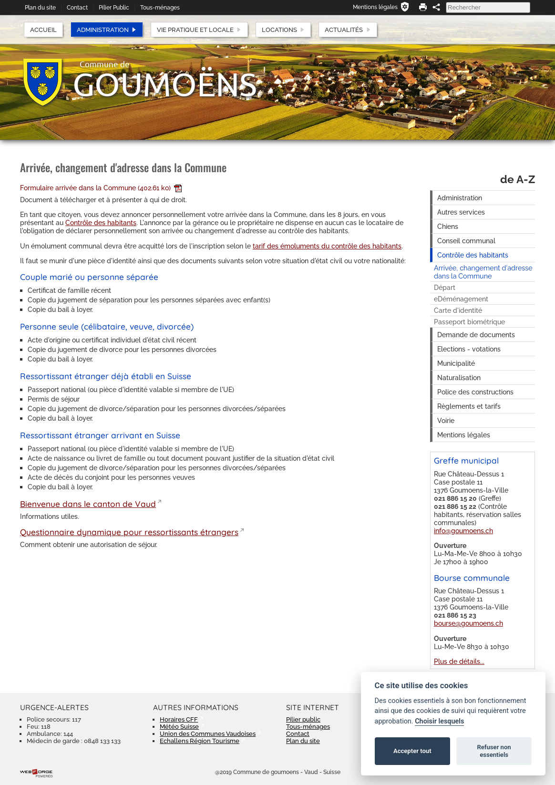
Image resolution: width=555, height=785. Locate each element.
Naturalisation (459, 377)
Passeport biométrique (469, 322)
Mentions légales (375, 7)
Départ (444, 287)
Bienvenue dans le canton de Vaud (88, 504)
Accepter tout (412, 750)
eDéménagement (461, 299)
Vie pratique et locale (199, 29)
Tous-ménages (160, 7)
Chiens (447, 226)
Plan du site (40, 7)
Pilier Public (114, 7)
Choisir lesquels (439, 721)
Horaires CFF (179, 719)
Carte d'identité (458, 310)
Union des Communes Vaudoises (208, 733)
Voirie (445, 420)
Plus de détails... (459, 661)
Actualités (348, 29)
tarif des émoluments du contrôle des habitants (327, 246)
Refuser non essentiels (494, 751)
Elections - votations (469, 349)
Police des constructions (475, 392)
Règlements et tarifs (469, 406)
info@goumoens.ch (463, 531)
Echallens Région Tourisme (199, 740)
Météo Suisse (179, 726)
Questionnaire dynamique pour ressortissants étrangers (129, 532)
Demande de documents (476, 335)
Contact (77, 7)
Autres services (461, 212)
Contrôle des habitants (100, 222)
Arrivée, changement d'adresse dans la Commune (483, 272)
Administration (107, 29)
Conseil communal (466, 241)
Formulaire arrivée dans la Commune (101, 188)
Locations (283, 29)
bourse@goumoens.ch (468, 623)
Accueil (43, 29)
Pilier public (303, 719)
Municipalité (456, 363)
